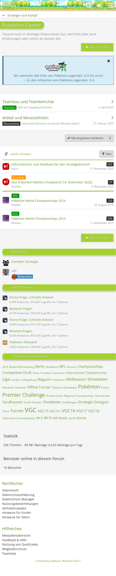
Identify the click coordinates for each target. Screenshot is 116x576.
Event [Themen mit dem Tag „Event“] (36, 373)
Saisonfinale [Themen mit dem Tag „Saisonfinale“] (102, 396)
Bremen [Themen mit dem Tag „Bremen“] (72, 367)
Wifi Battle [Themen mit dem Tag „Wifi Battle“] (60, 418)
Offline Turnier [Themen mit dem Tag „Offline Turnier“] (39, 387)
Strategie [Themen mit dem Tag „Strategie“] (85, 402)
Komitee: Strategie (24, 262)
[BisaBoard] (9, 5)
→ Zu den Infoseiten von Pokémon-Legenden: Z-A (58, 80)
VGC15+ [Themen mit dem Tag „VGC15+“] (55, 411)
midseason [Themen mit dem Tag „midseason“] (58, 380)
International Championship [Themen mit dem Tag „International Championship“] (86, 373)
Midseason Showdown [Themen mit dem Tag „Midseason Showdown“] (87, 379)
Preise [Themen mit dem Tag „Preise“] (105, 387)
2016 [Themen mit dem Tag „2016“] (5, 367)
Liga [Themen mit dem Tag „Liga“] (6, 379)
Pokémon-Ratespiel (23, 342)
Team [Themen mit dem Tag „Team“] (5, 411)
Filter (106, 154)
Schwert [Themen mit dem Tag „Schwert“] (37, 402)
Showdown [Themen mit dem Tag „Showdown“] (52, 402)
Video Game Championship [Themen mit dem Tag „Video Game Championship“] (18, 418)
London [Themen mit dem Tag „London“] (15, 380)
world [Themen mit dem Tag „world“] (72, 418)
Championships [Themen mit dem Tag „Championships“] (90, 366)
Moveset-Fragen (21, 308)
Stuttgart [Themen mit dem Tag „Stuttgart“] (101, 402)
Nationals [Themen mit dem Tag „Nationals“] (8, 387)
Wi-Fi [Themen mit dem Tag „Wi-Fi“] (48, 417)
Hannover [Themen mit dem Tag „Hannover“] (59, 373)
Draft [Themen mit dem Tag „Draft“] (27, 372)
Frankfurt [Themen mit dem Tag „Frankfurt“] (46, 373)
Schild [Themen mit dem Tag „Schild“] (27, 402)
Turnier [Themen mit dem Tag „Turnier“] (17, 410)
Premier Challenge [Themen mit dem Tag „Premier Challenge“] (23, 394)
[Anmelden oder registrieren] (99, 5)
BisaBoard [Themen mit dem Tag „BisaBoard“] (52, 367)
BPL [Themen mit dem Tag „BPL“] (63, 366)
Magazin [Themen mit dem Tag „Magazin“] (44, 379)
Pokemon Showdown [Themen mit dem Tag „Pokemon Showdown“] (64, 387)
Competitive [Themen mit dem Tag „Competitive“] (12, 372)
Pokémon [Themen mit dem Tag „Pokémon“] (89, 386)
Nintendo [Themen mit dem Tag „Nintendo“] (20, 387)
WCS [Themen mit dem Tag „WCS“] (39, 418)
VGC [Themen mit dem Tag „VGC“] (31, 410)
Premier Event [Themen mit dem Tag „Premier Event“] (54, 396)
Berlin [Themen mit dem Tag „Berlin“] (40, 366)
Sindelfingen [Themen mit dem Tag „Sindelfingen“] (69, 402)
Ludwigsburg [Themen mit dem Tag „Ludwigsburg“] (28, 380)
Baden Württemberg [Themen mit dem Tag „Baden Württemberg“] (22, 367)
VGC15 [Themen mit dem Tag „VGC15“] (43, 411)
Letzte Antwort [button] (20, 154)
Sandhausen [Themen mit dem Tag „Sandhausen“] (12, 402)
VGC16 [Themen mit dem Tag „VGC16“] (68, 411)
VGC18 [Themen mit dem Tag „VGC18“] (93, 411)
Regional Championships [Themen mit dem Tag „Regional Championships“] (79, 396)
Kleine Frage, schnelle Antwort (31, 297)
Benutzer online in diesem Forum (33, 458)
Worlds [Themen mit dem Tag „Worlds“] (81, 418)
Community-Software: (58, 561)
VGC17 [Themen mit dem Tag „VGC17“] (81, 411)
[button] (110, 5)
